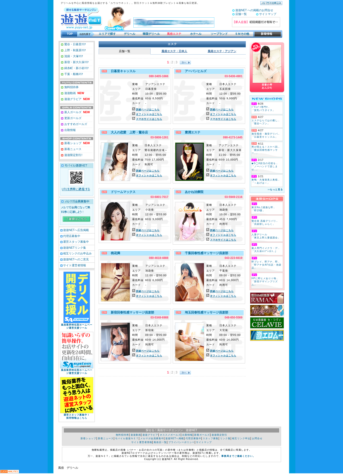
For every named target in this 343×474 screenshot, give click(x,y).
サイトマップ (267, 14)
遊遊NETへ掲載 (174, 438)
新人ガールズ (77, 112)
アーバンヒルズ (194, 71)
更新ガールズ (72, 118)
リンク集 (225, 438)
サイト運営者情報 (74, 265)
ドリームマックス (122, 192)
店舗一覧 (241, 14)
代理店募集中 (71, 236)
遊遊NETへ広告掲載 (76, 230)
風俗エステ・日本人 (174, 51)
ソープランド (219, 33)
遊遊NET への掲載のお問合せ (254, 10)
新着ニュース (72, 149)
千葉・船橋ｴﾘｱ (73, 74)
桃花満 (114, 253)
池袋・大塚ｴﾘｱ (73, 56)
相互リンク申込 (241, 438)
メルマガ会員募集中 (152, 438)
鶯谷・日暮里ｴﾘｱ (75, 44)
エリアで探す (107, 33)
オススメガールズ (170, 435)
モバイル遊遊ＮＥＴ (127, 438)
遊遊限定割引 (219, 435)
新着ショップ (72, 143)
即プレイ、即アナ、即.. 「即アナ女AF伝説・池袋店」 (266, 264)
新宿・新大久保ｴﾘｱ (76, 62)
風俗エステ (174, 33)
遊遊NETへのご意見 (76, 259)
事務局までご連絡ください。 (238, 456)
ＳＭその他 (242, 33)
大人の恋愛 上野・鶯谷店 (128, 132)
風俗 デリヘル (68, 467)
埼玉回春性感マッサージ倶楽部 (205, 312)
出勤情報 (70, 130)
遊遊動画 (70, 93)
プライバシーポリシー (181, 442)
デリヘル (129, 33)
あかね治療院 (192, 192)
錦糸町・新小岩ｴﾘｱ (76, 68)
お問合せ (257, 438)
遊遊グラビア (72, 99)
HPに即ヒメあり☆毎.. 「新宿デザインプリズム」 (265, 281)
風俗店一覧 (160, 442)
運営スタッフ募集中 (76, 241)
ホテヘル (196, 33)
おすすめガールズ (75, 124)
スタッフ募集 (210, 438)
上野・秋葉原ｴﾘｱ (75, 50)
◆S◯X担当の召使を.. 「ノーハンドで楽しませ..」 (265, 166)
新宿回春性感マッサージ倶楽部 (131, 312)
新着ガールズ (202, 435)
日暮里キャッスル (122, 71)
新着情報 (265, 33)
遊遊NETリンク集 (74, 247)
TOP (70, 33)
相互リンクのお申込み (77, 253)
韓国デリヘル (151, 33)
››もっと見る (275, 189)
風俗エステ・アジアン (222, 51)
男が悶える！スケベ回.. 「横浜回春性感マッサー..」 (266, 150)
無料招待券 (71, 87)
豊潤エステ (191, 132)
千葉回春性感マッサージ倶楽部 (205, 253)
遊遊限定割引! (73, 155)
